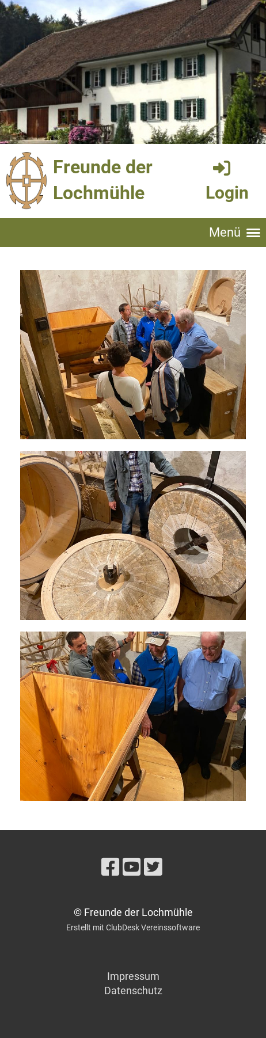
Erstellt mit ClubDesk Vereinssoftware (133, 928)
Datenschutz (133, 990)
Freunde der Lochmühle (103, 180)
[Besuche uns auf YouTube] (132, 868)
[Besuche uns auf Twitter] (153, 868)
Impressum (133, 976)
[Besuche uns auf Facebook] (110, 868)
